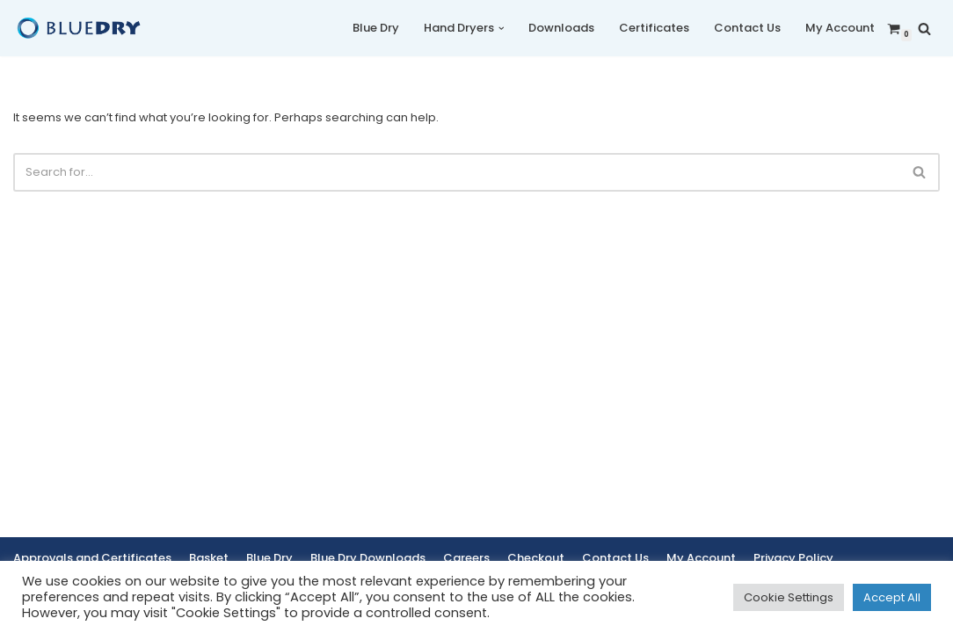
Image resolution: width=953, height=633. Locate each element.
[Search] (924, 28)
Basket (209, 557)
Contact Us (747, 27)
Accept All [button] (891, 597)
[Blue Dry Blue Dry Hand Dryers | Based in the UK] (79, 28)
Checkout (535, 557)
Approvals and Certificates (92, 557)
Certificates (654, 27)
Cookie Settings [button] (788, 597)
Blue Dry (376, 27)
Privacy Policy (793, 557)
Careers (466, 557)
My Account (840, 27)
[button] (501, 28)
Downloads (561, 27)
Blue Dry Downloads (368, 557)
